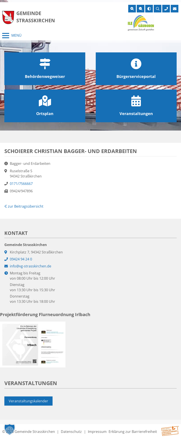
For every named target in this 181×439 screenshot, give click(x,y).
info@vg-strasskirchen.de (30, 266)
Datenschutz (71, 431)
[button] (9, 429)
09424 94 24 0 (21, 259)
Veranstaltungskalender (28, 401)
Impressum (97, 431)
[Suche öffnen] (157, 8)
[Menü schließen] (12, 35)
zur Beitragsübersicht (23, 206)
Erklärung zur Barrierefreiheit (133, 431)
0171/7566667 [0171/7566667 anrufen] (21, 183)
